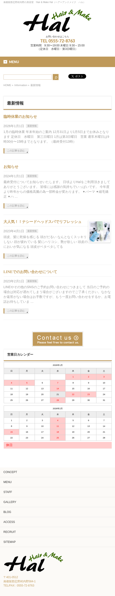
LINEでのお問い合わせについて (30, 272)
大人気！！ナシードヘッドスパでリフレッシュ (42, 222)
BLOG (7, 512)
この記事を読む (16, 150)
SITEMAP (9, 542)
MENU (7, 482)
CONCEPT (10, 472)
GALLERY (9, 502)
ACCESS (9, 522)
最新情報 (32, 126)
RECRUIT (9, 532)
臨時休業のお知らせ (20, 117)
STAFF (7, 492)
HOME (7, 85)
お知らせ (10, 167)
